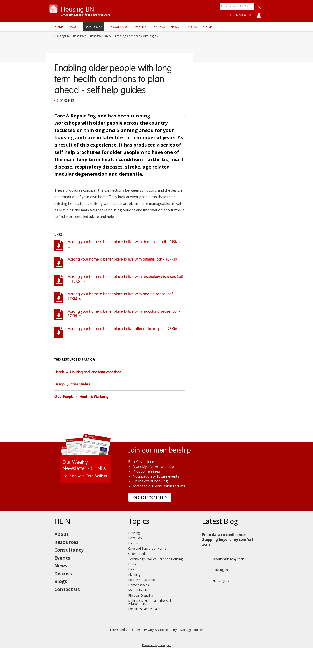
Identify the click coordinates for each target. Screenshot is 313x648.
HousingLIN (215, 580)
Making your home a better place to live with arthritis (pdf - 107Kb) (124, 259)
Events (141, 27)
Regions (158, 27)
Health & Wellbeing (94, 397)
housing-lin (215, 570)
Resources (93, 27)
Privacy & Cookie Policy (160, 630)
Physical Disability (140, 595)
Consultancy (118, 27)
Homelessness (138, 585)
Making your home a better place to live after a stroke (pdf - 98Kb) (124, 329)
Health (59, 372)
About (74, 27)
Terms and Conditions (125, 630)
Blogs (207, 27)
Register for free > (150, 497)
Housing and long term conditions (95, 372)
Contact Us (67, 589)
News (174, 27)
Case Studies (80, 384)
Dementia (135, 564)
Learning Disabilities (142, 580)
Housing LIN (61, 36)
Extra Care (135, 538)
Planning (134, 574)
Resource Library (100, 36)
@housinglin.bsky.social (223, 559)
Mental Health (138, 590)
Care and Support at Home (147, 548)
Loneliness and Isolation (145, 609)
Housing (134, 533)
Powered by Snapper (156, 645)
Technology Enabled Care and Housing (155, 559)
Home (58, 27)
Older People (63, 397)
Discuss (190, 27)
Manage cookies (191, 630)
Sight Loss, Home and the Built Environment (150, 602)
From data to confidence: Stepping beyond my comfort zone (227, 539)
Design (59, 384)
